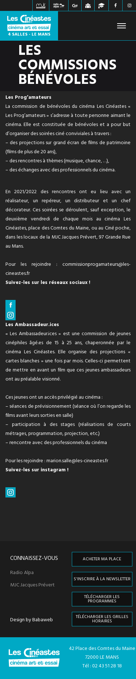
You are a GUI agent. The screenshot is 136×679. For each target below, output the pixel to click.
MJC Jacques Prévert (32, 585)
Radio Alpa (22, 573)
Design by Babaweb (31, 620)
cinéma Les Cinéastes (102, 106)
